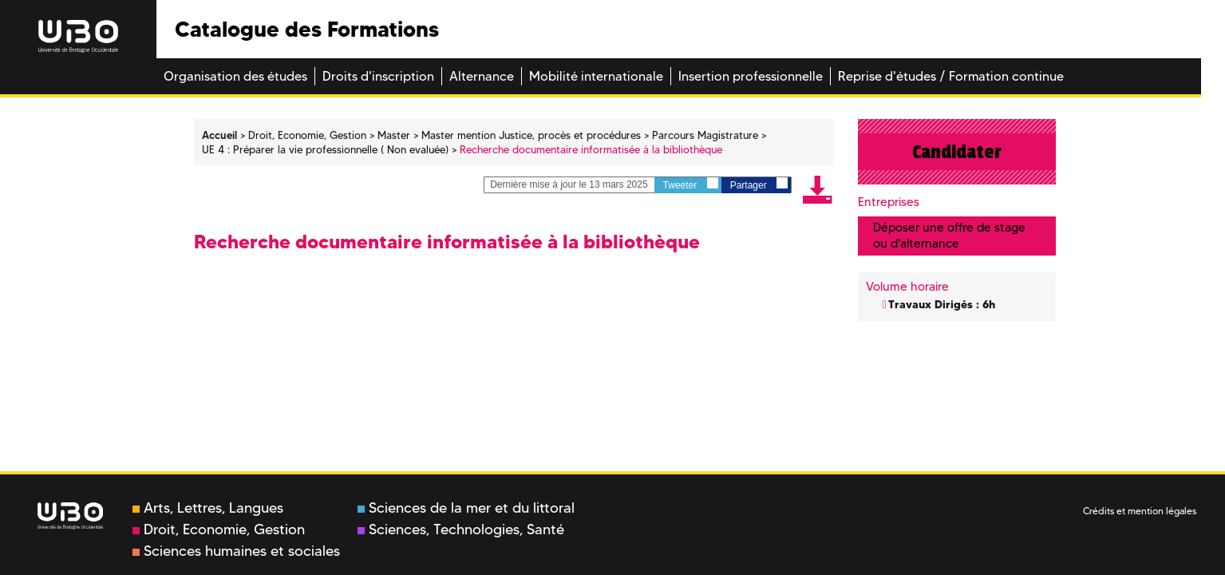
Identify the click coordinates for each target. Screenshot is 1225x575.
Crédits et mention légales (1139, 511)
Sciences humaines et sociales (236, 551)
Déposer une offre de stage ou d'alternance (949, 235)
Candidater (957, 152)
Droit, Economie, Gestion (218, 529)
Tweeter (690, 184)
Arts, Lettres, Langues (207, 508)
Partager (759, 184)
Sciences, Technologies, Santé (461, 529)
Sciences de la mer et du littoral (466, 508)
